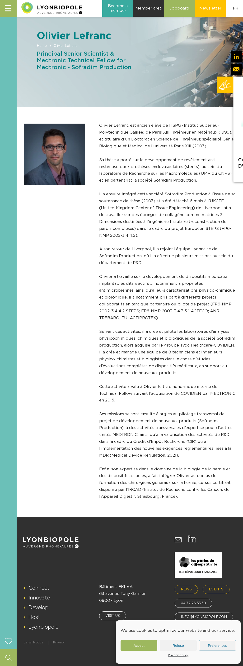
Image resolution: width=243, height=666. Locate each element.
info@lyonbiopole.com (204, 617)
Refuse (178, 645)
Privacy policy (178, 655)
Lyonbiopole (43, 627)
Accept (139, 645)
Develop (38, 607)
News (186, 589)
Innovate (39, 597)
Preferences (217, 645)
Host (34, 617)
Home (42, 46)
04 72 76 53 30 (193, 603)
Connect (38, 588)
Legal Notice (33, 642)
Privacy (59, 642)
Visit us (112, 616)
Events (216, 589)
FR (235, 8)
